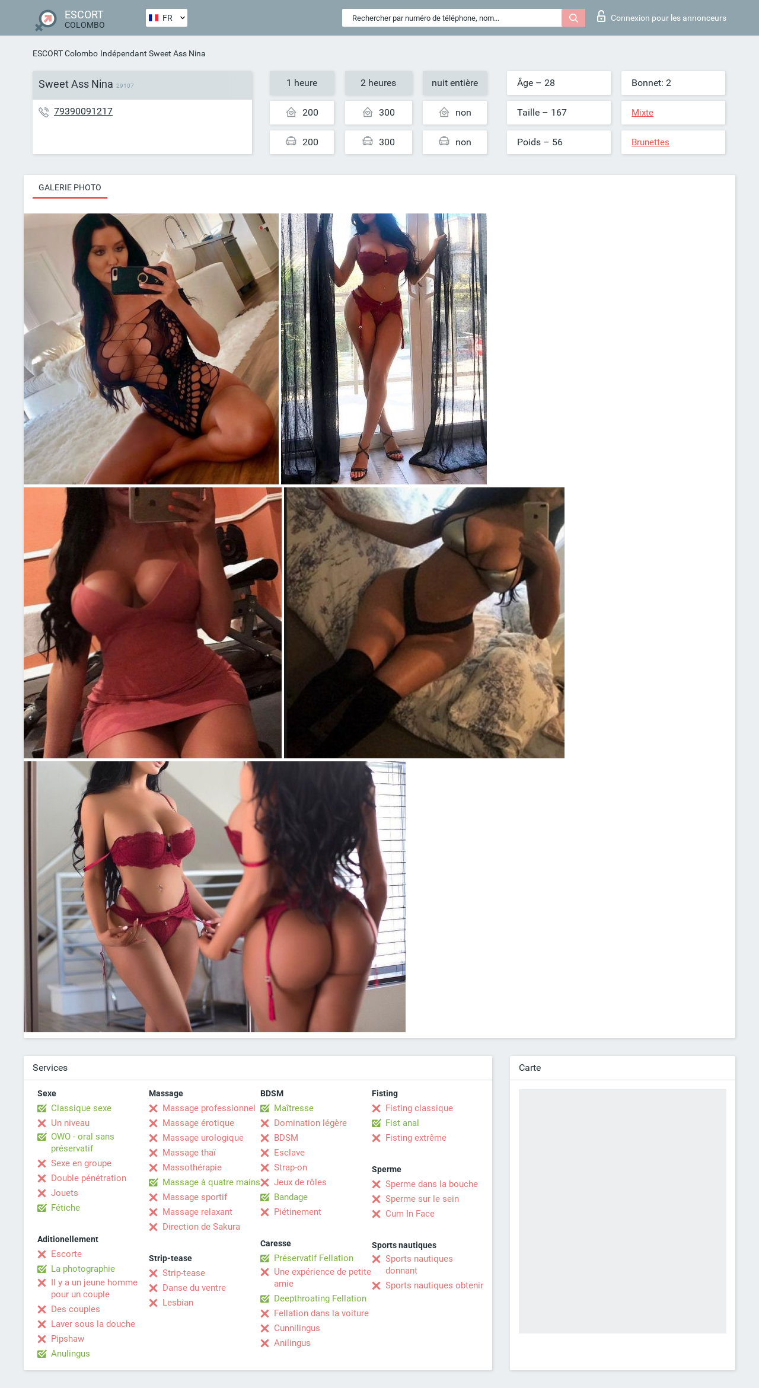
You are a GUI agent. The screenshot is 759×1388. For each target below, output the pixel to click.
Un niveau (70, 1123)
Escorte (66, 1254)
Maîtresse (294, 1108)
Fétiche (65, 1207)
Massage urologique (203, 1137)
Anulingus (70, 1353)
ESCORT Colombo (65, 53)
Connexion (661, 16)
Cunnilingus (297, 1328)
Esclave (289, 1152)
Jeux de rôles (300, 1182)
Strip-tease (183, 1273)
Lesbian (177, 1302)
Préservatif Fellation (313, 1258)
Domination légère (310, 1123)
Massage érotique (198, 1123)
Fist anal (402, 1123)
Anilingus (292, 1343)
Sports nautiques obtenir (434, 1285)
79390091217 (83, 111)
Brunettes (650, 142)
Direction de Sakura (201, 1226)
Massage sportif (194, 1197)
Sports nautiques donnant (419, 1264)
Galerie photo (70, 187)
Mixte (642, 112)
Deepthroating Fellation (320, 1298)
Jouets (64, 1193)
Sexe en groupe (81, 1163)
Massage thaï (189, 1152)
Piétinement (297, 1212)
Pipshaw (67, 1338)
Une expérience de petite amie (322, 1277)
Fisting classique (419, 1108)
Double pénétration (88, 1178)
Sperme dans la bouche (431, 1184)
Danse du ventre (194, 1287)
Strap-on (290, 1167)
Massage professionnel (209, 1108)
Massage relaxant (197, 1212)
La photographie (83, 1268)
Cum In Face (410, 1213)
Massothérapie (192, 1167)
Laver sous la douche (93, 1324)
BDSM (286, 1137)
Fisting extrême (416, 1137)
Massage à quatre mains (211, 1182)
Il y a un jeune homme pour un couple (94, 1288)
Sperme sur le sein (422, 1199)
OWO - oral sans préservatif (82, 1142)
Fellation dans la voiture (321, 1313)
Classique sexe (81, 1108)
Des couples (75, 1309)
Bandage (291, 1197)
